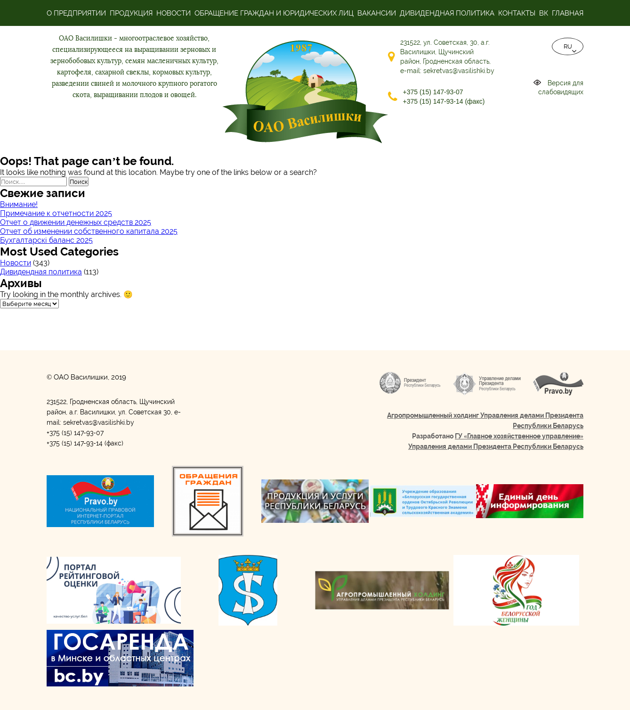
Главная (567, 13)
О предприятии (76, 13)
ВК (543, 13)
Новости (173, 13)
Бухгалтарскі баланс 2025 (46, 240)
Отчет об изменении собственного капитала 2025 (89, 231)
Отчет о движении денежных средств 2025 (75, 222)
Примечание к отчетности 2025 (56, 213)
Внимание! (19, 204)
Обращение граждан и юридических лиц (274, 13)
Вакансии (376, 13)
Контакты (516, 13)
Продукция (131, 13)
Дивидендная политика (447, 13)
